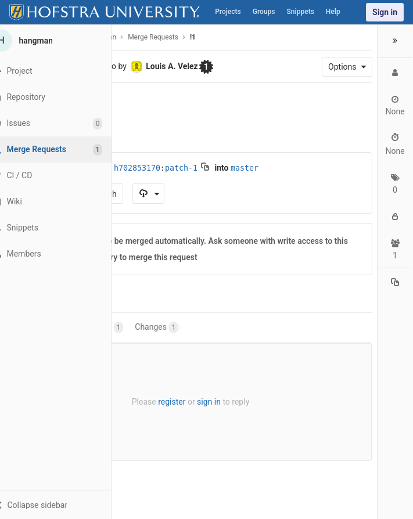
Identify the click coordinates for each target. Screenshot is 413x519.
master (244, 168)
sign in (206, 401)
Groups (264, 12)
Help (333, 12)
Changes (156, 327)
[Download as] (148, 193)
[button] (63, 505)
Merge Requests (153, 37)
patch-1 (181, 168)
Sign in (384, 12)
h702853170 (137, 168)
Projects (228, 12)
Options (342, 66)
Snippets (300, 12)
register (169, 401)
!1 (193, 37)
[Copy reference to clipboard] (395, 283)
